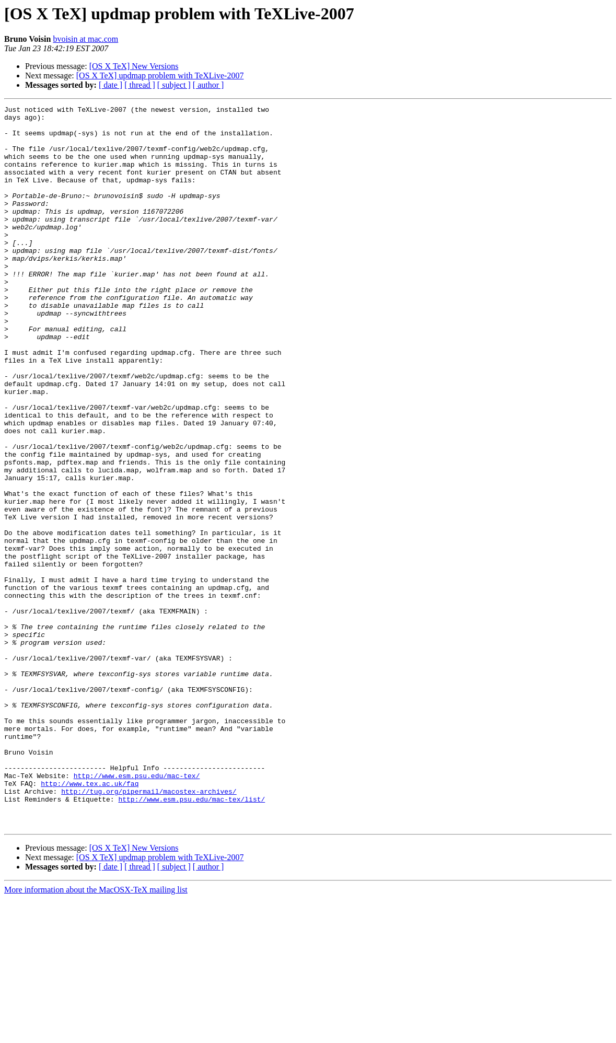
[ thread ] (139, 84)
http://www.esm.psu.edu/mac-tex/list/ (191, 938)
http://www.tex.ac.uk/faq (89, 919)
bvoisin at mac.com (85, 38)
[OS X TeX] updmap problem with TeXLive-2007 (160, 75)
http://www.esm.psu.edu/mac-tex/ (137, 910)
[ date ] (110, 84)
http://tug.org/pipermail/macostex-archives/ (148, 929)
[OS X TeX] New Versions (134, 66)
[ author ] (208, 84)
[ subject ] (174, 84)
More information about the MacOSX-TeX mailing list (96, 1033)
